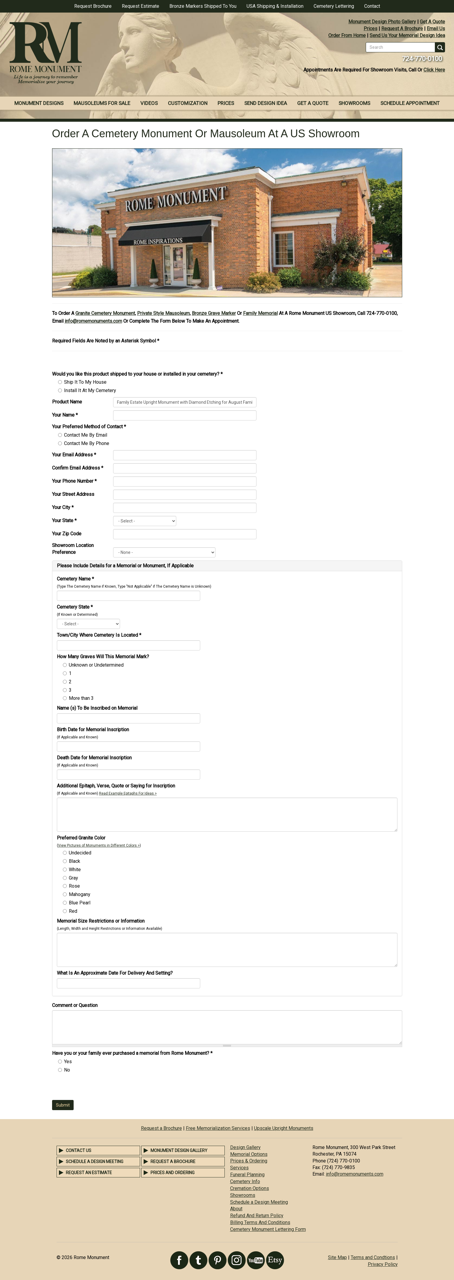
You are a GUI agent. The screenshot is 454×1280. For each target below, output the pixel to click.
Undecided (80, 853)
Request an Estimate (89, 1172)
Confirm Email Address (77, 468)
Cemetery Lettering (334, 6)
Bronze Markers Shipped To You (202, 6)
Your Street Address (73, 494)
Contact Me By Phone (86, 443)
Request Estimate (140, 6)
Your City (63, 507)
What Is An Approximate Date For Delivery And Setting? (115, 973)
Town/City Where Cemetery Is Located (99, 635)
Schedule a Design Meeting (94, 1161)
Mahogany (79, 894)
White (75, 869)
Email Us (436, 28)
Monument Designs (38, 103)
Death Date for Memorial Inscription (94, 758)
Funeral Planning (247, 1174)
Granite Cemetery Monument (105, 313)
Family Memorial (260, 313)
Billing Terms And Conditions (260, 1222)
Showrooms (354, 103)
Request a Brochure (161, 1128)
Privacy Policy (383, 1264)
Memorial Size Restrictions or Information (101, 921)
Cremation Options (249, 1188)
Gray (73, 878)
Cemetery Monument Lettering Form (268, 1229)
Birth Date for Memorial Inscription (93, 729)
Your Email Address (74, 455)
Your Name (65, 415)
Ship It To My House (85, 382)
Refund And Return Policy (256, 1215)
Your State (64, 520)
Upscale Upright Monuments (283, 1128)
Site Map (337, 1257)
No (67, 1070)
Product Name (67, 402)
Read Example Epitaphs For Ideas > (128, 793)
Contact (372, 6)
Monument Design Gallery (179, 1150)
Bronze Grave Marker (214, 313)
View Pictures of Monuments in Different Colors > (99, 845)
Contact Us (78, 1150)
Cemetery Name (75, 579)
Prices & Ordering (248, 1161)
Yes (68, 1061)
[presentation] (97, 1088)
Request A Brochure (402, 28)
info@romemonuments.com (93, 321)
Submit (63, 1105)
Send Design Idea (265, 103)
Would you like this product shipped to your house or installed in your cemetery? (137, 374)
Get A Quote (432, 22)
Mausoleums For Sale (102, 103)
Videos (149, 103)
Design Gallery (245, 1147)
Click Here (434, 70)
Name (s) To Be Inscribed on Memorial (97, 708)
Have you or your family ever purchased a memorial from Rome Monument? (132, 1053)
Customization (187, 103)
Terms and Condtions (373, 1257)
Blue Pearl (79, 903)
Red (73, 911)
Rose (74, 886)
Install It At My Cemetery (90, 390)
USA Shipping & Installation (275, 6)
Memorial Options (249, 1154)
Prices (370, 28)
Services (239, 1168)
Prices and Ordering (173, 1172)
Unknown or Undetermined (96, 665)
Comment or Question (75, 1005)
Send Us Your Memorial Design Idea (407, 35)
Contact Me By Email (85, 435)
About (236, 1209)
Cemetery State (75, 607)
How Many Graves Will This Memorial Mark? (103, 656)
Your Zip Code (66, 534)
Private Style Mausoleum (163, 313)
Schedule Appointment (410, 103)
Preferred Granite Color (81, 838)
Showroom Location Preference (73, 549)
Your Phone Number (74, 481)
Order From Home (347, 35)
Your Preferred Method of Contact (89, 426)
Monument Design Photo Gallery (382, 22)
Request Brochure (93, 6)
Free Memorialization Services (218, 1128)
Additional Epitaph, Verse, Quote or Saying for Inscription (116, 786)
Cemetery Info (245, 1181)
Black (74, 861)
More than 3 (81, 698)
